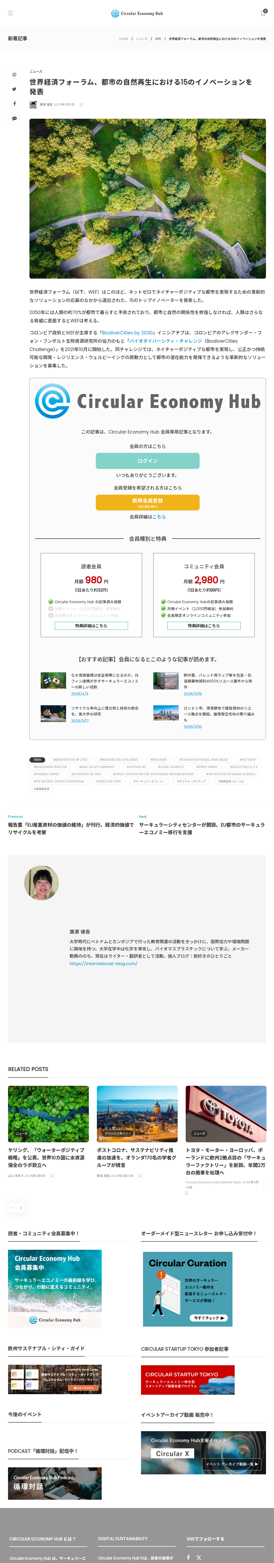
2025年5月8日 (35, 1051)
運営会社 (190, 1547)
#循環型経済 (41, 789)
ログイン (148, 461)
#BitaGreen (158, 760)
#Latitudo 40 (136, 767)
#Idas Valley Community (97, 767)
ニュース (141, 39)
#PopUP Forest (207, 767)
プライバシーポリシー (223, 1547)
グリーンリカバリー (118, 1008)
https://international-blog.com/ (104, 901)
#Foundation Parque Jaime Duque (203, 760)
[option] (48, 1008)
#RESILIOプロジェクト (244, 767)
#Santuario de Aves (86, 774)
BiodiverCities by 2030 (127, 333)
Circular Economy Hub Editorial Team (213, 1057)
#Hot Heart (248, 760)
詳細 (127, 1500)
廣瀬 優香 (46, 104)
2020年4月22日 (122, 1051)
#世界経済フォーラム (231, 781)
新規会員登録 (147, 503)
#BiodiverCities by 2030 (70, 760)
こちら (159, 517)
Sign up (253, 1481)
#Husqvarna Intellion (50, 767)
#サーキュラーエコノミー (149, 781)
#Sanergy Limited (46, 774)
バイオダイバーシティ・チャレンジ (166, 341)
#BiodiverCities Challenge (119, 760)
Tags (37, 760)
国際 (158, 39)
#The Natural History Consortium (59, 781)
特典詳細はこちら (91, 626)
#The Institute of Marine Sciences (231, 774)
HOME (123, 39)
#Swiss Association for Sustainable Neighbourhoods (153, 774)
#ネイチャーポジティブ (191, 781)
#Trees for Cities (108, 781)
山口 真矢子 (16, 1051)
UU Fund (161, 1447)
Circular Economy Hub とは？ (148, 1547)
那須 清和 (103, 1051)
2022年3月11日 (64, 104)
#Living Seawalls (171, 767)
